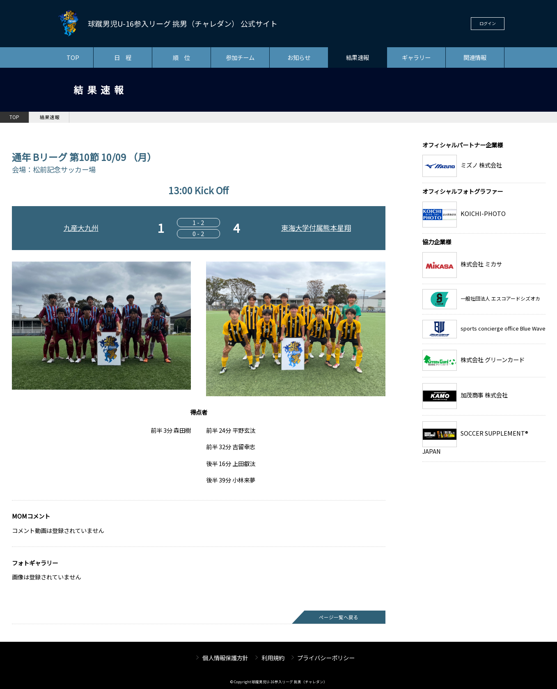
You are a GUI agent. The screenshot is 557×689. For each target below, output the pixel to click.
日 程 (122, 57)
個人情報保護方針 (225, 657)
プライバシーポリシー (326, 657)
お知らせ (298, 57)
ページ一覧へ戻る (338, 617)
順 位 (181, 57)
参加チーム (240, 57)
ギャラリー (416, 57)
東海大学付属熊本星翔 (316, 228)
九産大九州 (81, 228)
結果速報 (357, 57)
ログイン (487, 23)
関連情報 (474, 57)
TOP (72, 57)
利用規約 (272, 657)
